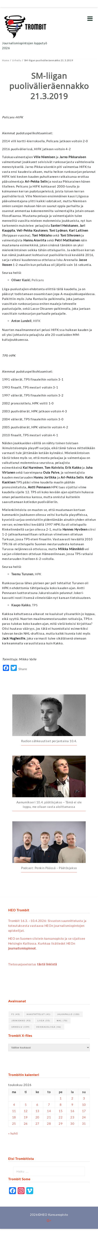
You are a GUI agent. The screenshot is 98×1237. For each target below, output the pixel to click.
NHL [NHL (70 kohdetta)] (62, 1020)
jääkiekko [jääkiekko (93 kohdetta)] (21, 1020)
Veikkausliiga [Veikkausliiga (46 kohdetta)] (48, 1027)
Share (22, 669)
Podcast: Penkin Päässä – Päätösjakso (49, 868)
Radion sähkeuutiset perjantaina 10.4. (49, 741)
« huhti (13, 1133)
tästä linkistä (47, 964)
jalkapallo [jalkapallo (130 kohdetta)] (68, 1014)
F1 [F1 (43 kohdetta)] (15, 1014)
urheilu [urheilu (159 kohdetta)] (20, 1027)
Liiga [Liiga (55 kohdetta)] (44, 1020)
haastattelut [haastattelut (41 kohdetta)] (39, 1014)
